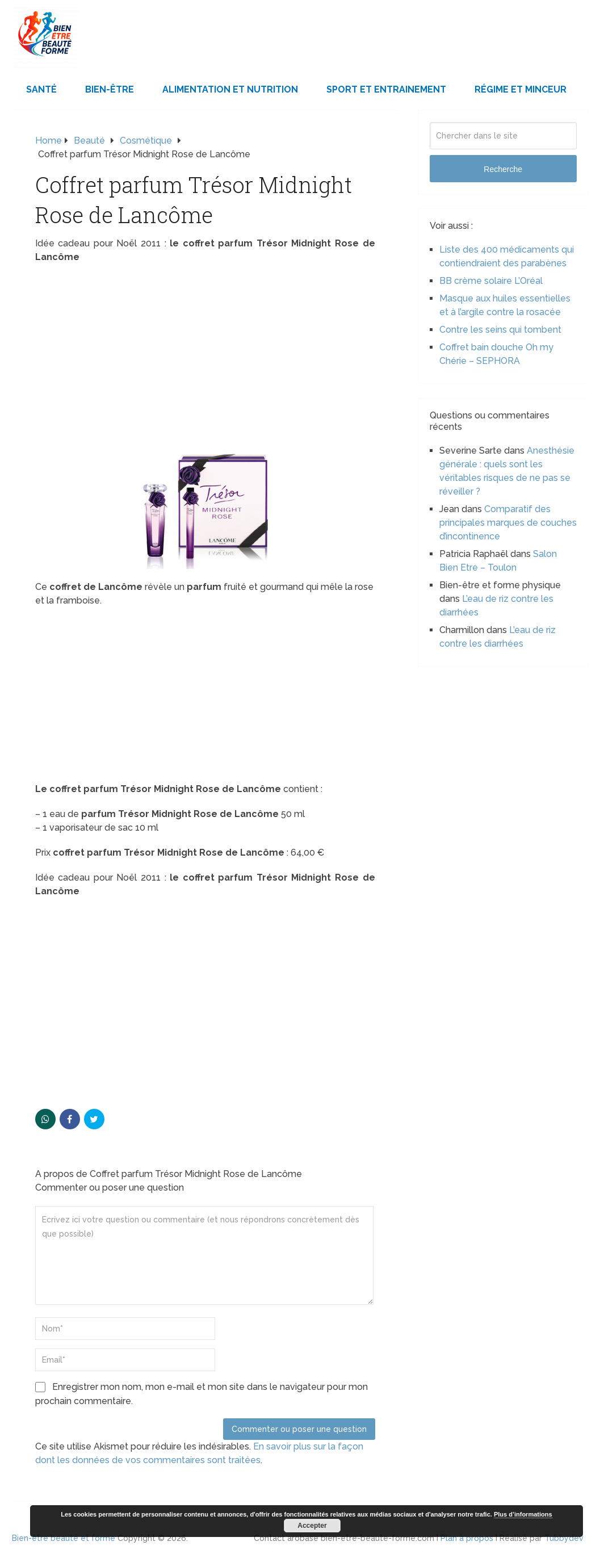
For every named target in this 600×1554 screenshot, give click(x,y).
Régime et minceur (521, 89)
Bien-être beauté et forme (63, 1538)
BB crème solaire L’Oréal (491, 280)
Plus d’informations (523, 1514)
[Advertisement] (205, 354)
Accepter (311, 1526)
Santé (41, 89)
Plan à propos (466, 1538)
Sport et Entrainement (386, 89)
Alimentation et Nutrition (230, 89)
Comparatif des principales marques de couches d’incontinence (508, 523)
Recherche (503, 169)
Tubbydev (564, 1538)
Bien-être (109, 89)
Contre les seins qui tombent (500, 329)
